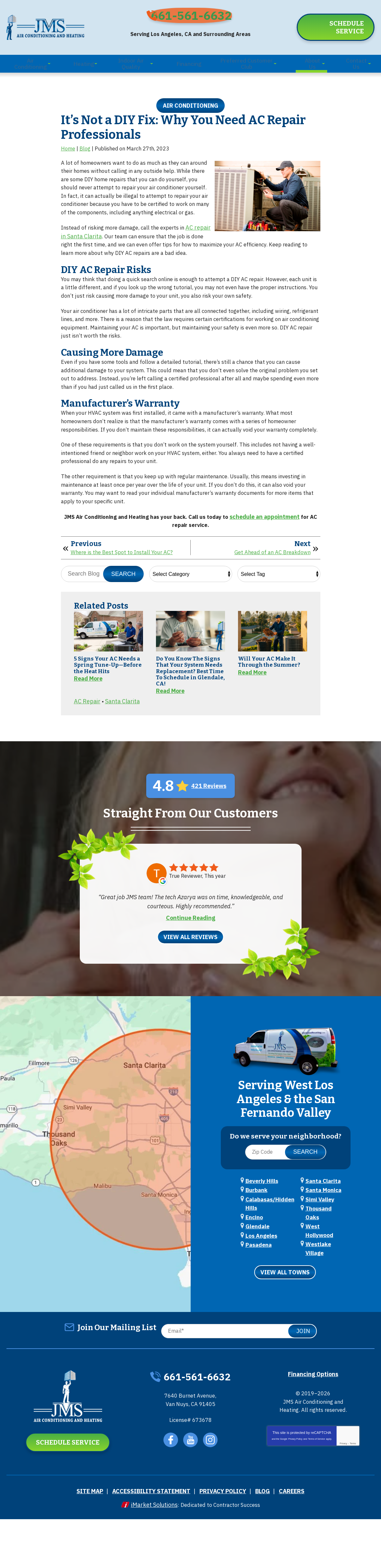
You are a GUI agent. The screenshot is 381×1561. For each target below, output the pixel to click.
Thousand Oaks (322, 1275)
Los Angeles (259, 1293)
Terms (353, 1493)
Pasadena (316, 1237)
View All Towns (285, 1313)
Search (123, 610)
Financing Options (313, 1414)
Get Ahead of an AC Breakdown (268, 589)
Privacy (343, 1493)
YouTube (191, 1484)
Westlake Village (324, 1294)
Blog (84, 148)
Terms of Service (316, 1488)
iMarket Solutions (149, 1547)
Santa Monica (320, 1256)
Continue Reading (190, 978)
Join (303, 1372)
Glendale (255, 1284)
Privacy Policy (295, 1488)
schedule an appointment (275, 550)
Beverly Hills (259, 1237)
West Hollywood (324, 1285)
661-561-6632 (195, 15)
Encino (252, 1275)
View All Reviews (190, 997)
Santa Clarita (122, 762)
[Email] (237, 1372)
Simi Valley (317, 1266)
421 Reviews (208, 847)
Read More (88, 731)
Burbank (254, 1247)
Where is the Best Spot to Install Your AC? (127, 589)
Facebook (170, 1484)
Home (68, 148)
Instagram (212, 1484)
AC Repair (87, 762)
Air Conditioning (190, 100)
